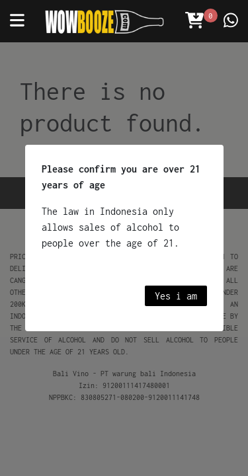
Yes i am (176, 295)
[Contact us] (231, 21)
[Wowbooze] (104, 21)
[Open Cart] (194, 21)
